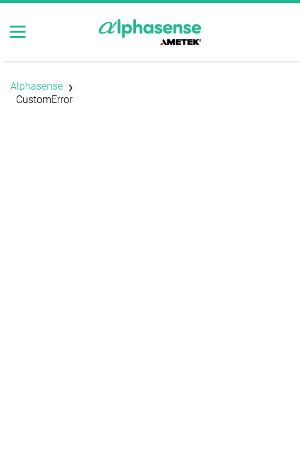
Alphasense (36, 86)
